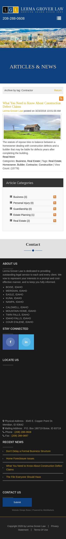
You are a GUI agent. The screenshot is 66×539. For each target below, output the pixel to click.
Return (58, 90)
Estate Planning (23, 214)
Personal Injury (23, 203)
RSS (54, 196)
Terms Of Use (41, 529)
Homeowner (9, 164)
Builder (21, 164)
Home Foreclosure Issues (20, 458)
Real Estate (33, 161)
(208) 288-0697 (19, 435)
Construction (46, 164)
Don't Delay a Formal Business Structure (28, 451)
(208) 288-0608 (22, 432)
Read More (9, 156)
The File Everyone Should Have (23, 477)
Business (21, 161)
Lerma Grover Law (13, 110)
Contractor (31, 164)
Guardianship (22, 208)
